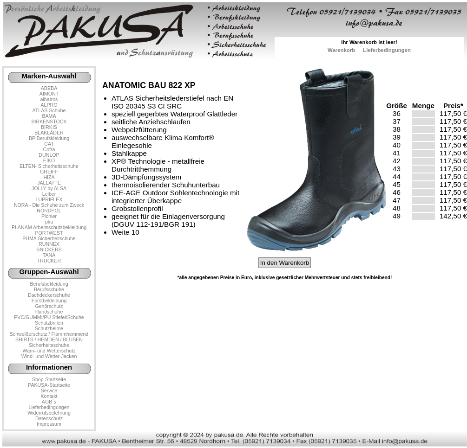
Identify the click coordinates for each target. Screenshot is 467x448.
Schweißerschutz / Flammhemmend (49, 334)
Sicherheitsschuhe (49, 345)
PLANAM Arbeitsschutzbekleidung (49, 227)
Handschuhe (49, 311)
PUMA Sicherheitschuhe (49, 238)
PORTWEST (49, 233)
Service (49, 390)
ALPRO (48, 105)
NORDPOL (49, 210)
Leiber (49, 194)
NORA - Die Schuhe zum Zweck (49, 205)
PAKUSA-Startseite (49, 385)
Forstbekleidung (49, 300)
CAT (48, 144)
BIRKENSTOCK (49, 121)
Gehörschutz (49, 306)
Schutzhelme (49, 328)
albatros (49, 99)
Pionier (49, 216)
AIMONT (49, 93)
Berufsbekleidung (49, 284)
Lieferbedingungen (387, 50)
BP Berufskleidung (49, 138)
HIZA (48, 177)
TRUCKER (49, 260)
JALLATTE (49, 183)
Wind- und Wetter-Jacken (49, 356)
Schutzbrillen (49, 323)
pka (49, 221)
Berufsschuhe (49, 289)
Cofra (49, 149)
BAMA (49, 116)
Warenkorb (341, 50)
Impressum (49, 424)
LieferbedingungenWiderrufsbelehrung (49, 410)
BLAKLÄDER (49, 132)
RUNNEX (49, 244)
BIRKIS (49, 127)
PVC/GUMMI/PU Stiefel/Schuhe (49, 317)
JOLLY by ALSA (49, 188)
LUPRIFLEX (49, 199)
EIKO (49, 160)
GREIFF (49, 171)
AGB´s (49, 401)
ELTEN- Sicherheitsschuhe (49, 166)
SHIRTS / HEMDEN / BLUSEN (49, 339)
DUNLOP (49, 155)
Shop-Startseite (49, 379)
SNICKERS (48, 249)
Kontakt (48, 396)
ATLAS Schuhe (49, 110)
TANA (49, 255)
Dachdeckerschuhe (49, 295)
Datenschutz (49, 418)
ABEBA (49, 88)
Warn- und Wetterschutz (49, 350)
